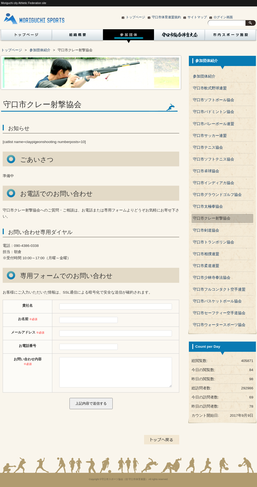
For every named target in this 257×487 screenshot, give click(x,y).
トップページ (135, 17)
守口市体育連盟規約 (166, 17)
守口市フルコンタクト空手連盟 (219, 289)
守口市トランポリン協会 (213, 242)
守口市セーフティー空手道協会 (219, 313)
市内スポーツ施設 (230, 36)
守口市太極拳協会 (208, 206)
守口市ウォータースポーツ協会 (219, 325)
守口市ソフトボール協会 (213, 100)
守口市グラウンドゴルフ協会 (217, 195)
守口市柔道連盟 (206, 266)
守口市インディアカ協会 (213, 183)
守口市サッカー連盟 (210, 136)
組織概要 (77, 36)
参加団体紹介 (128, 36)
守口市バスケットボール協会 (217, 301)
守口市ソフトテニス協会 (213, 159)
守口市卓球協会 (206, 171)
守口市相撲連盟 (206, 254)
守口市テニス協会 (208, 147)
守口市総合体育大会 (179, 36)
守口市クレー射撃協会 (211, 218)
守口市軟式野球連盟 (210, 88)
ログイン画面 (223, 17)
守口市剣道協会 (206, 230)
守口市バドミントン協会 (213, 112)
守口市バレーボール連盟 (213, 124)
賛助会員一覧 (25, 50)
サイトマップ (197, 17)
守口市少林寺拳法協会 (211, 278)
